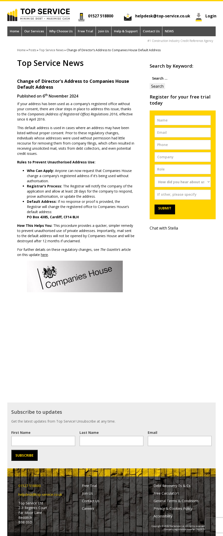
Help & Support (126, 31)
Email (152, 432)
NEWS (169, 31)
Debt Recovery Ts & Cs (172, 485)
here (44, 254)
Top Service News (51, 50)
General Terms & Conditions (176, 501)
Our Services (34, 31)
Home (14, 31)
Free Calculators (166, 493)
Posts (32, 50)
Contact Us (151, 31)
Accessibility (163, 516)
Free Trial (85, 31)
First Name (21, 432)
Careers (88, 508)
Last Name (89, 432)
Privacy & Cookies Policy (173, 508)
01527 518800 (100, 16)
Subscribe (24, 455)
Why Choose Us (61, 31)
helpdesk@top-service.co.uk (162, 16)
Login (210, 16)
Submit (164, 208)
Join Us (103, 31)
